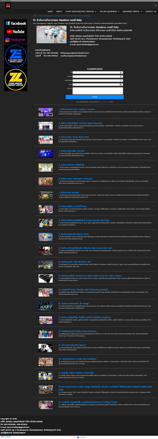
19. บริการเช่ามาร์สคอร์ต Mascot (72, 345)
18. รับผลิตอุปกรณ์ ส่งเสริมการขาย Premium (77, 331)
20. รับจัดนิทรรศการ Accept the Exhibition (77, 358)
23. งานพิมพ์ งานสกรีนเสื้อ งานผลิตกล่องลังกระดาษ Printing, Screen (88, 402)
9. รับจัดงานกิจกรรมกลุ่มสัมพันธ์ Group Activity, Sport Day (84, 220)
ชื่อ (71, 72)
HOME (35, 16)
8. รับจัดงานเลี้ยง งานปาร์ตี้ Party (73, 206)
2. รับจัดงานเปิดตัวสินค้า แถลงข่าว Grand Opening (80, 123)
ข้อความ (69, 88)
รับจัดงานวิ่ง (79, 23)
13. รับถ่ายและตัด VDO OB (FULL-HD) (75, 261)
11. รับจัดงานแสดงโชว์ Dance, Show (74, 234)
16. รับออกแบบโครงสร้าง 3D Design (74, 303)
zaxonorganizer (41, 23)
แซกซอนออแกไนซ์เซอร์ (106, 23)
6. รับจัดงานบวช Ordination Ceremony (76, 178)
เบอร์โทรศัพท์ (68, 80)
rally (66, 23)
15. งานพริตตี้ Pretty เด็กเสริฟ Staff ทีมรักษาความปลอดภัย (83, 289)
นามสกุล (69, 76)
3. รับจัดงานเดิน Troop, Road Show (74, 137)
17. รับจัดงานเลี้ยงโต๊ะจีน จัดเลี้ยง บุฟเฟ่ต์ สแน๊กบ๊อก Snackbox (85, 317)
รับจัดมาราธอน (88, 23)
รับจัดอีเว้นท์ (72, 23)
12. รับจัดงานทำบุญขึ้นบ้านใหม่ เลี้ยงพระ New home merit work (85, 248)
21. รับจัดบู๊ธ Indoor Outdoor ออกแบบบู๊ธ (76, 372)
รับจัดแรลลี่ (96, 23)
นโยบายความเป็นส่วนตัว (104, 102)
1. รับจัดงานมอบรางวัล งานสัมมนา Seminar (77, 109)
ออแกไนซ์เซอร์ (118, 23)
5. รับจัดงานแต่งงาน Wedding (71, 164)
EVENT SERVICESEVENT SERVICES (50, 16)
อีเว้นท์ (125, 23)
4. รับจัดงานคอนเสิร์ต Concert (71, 150)
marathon (61, 23)
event (55, 23)
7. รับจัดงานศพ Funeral (69, 192)
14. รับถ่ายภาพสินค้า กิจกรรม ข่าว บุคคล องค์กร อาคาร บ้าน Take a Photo (90, 275)
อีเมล (70, 84)
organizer (50, 23)
